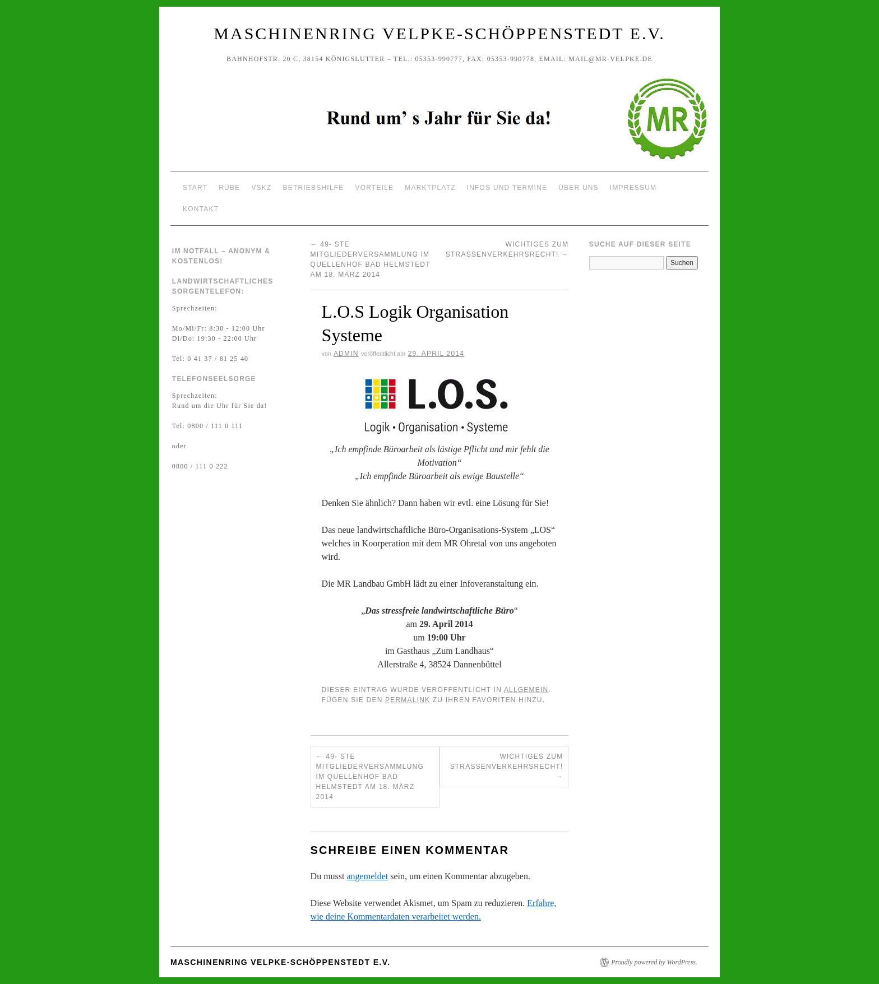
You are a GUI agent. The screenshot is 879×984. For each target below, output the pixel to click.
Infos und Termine (507, 188)
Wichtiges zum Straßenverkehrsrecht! (506, 767)
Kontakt (201, 209)
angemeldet (367, 876)
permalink (407, 700)
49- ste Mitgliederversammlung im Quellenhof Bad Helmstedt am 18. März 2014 (370, 777)
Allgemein (526, 690)
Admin (346, 354)
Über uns (578, 188)
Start (195, 188)
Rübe (229, 188)
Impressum (633, 188)
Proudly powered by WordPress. (654, 962)
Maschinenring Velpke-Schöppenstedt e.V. (439, 33)
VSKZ (261, 188)
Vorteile (374, 188)
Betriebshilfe (313, 188)
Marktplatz (430, 188)
